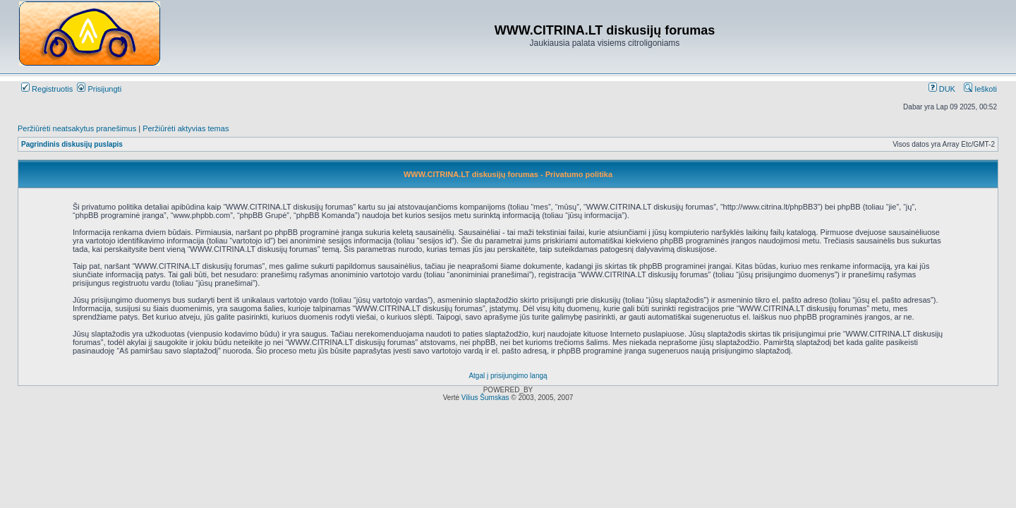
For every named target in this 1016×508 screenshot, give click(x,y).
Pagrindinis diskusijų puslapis (72, 144)
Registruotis (47, 89)
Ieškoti (980, 89)
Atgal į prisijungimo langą (507, 376)
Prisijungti (99, 89)
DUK (942, 89)
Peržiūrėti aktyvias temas (186, 128)
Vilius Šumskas (485, 397)
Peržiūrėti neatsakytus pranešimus (77, 128)
